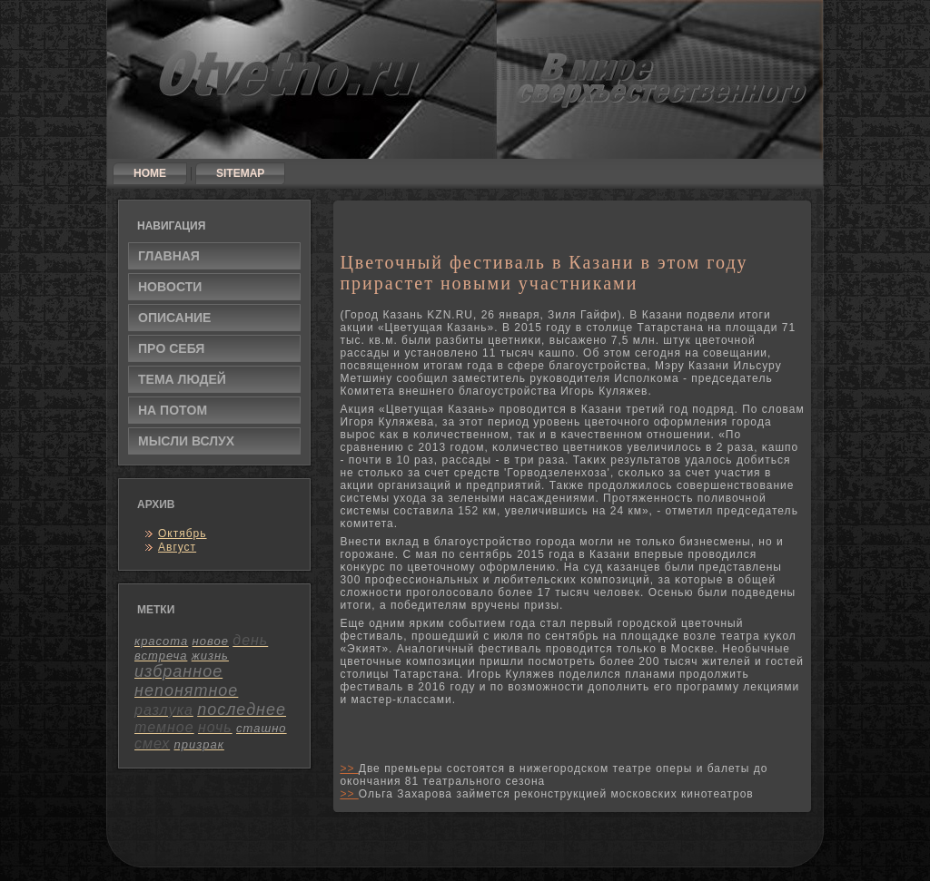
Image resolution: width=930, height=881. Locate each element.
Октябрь (182, 533)
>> (349, 768)
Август (177, 547)
